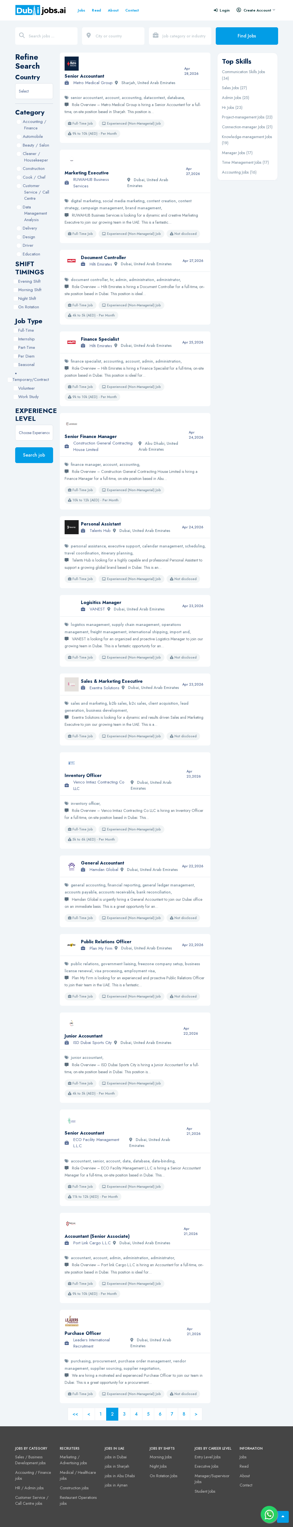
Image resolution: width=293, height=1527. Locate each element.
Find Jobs (247, 36)
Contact (132, 10)
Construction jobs (74, 1488)
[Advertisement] (247, 269)
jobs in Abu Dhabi (120, 1476)
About (113, 10)
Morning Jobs (161, 1457)
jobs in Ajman (116, 1485)
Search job (34, 455)
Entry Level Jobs (208, 1457)
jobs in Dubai (116, 1457)
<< (75, 1414)
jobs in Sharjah (117, 1466)
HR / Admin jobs (29, 1488)
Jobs (81, 10)
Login (222, 10)
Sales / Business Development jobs (30, 1460)
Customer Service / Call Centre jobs (31, 1500)
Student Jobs (205, 1491)
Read (96, 10)
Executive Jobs (207, 1466)
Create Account (255, 10)
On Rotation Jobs (164, 1476)
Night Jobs (158, 1466)
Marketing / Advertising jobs (73, 1460)
